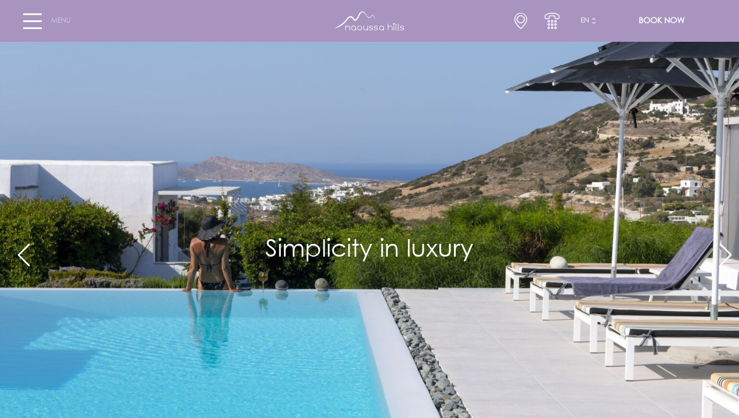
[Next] (720, 249)
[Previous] (18, 249)
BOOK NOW (661, 21)
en (585, 20)
